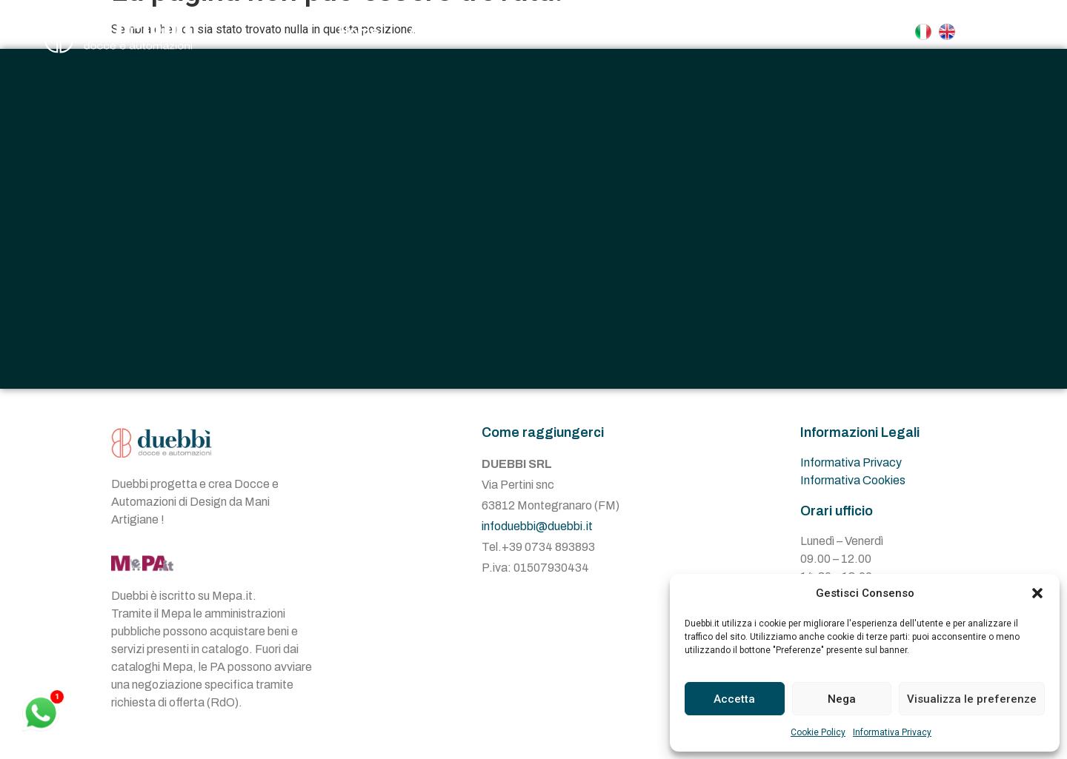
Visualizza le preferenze (972, 699)
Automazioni (641, 32)
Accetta (734, 699)
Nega (842, 699)
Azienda (436, 32)
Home (358, 32)
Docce (526, 32)
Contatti (753, 32)
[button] (1037, 593)
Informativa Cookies (852, 480)
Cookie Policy (818, 732)
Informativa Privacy (892, 732)
